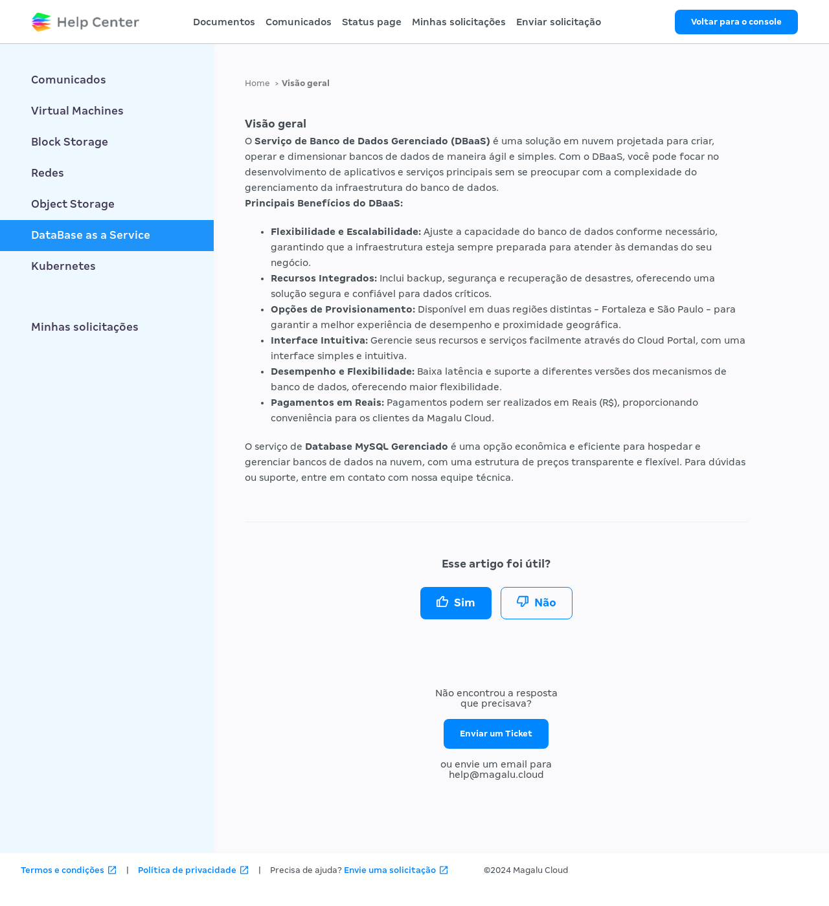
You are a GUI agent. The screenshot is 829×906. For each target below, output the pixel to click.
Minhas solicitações (459, 22)
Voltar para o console (736, 22)
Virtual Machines (77, 111)
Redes (47, 173)
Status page (372, 22)
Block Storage (69, 142)
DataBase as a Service (90, 235)
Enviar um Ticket (496, 733)
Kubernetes (63, 266)
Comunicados (299, 22)
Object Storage (73, 204)
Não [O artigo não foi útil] (545, 603)
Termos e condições (62, 870)
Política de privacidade (187, 870)
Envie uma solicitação (390, 870)
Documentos (224, 22)
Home (257, 83)
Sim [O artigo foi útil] (464, 603)
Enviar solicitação (558, 22)
